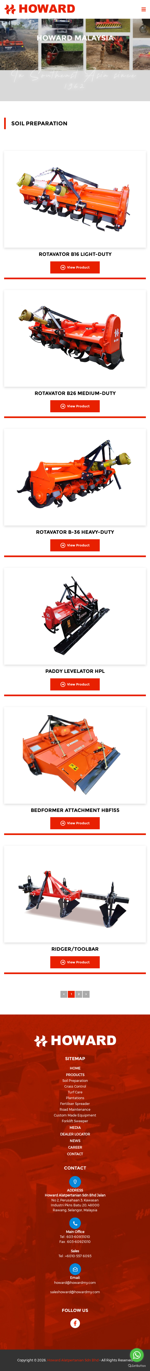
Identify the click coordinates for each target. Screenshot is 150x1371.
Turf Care (75, 1092)
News (75, 1141)
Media (75, 1128)
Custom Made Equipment (75, 1115)
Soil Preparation (75, 1081)
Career (75, 1147)
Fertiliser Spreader (75, 1104)
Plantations (75, 1098)
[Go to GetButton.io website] (137, 1365)
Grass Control (75, 1086)
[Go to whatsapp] (137, 1355)
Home (75, 1068)
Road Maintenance (75, 1109)
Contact (75, 1154)
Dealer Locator (75, 1134)
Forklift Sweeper (75, 1121)
